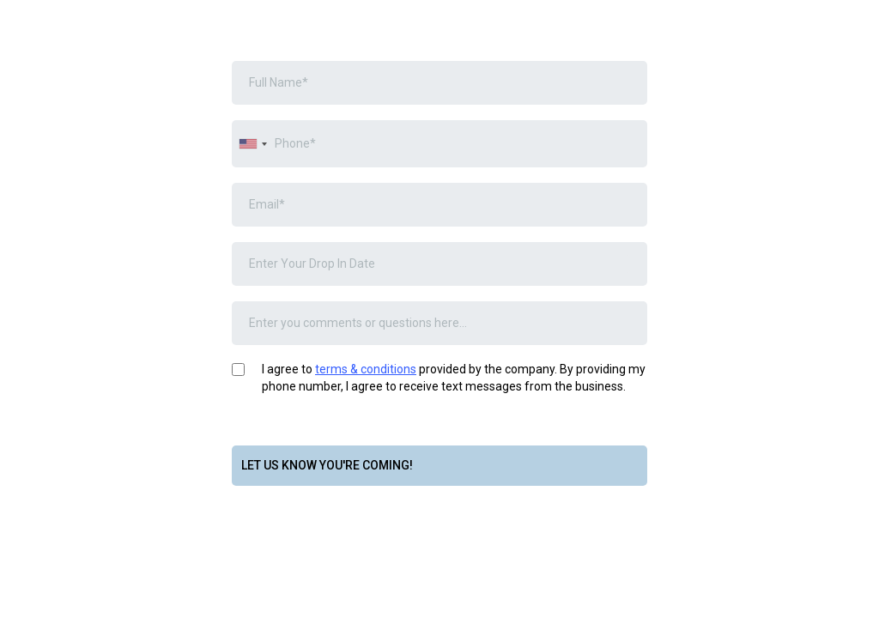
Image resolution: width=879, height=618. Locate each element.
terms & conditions (365, 369)
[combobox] (252, 144)
